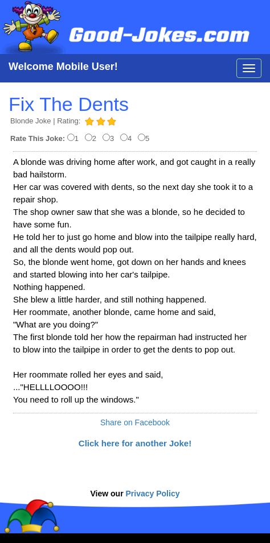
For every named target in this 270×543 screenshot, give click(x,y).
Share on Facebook (135, 422)
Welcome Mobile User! (63, 66)
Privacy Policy (153, 493)
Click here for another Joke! (135, 443)
